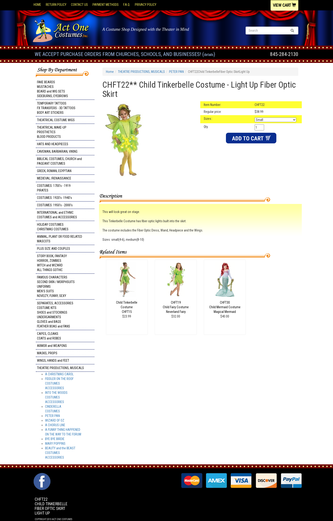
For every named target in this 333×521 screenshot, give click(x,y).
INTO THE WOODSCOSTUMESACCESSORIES (56, 397)
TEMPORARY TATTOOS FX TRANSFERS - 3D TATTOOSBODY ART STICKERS (56, 108)
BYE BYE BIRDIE (55, 439)
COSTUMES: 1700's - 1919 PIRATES (54, 188)
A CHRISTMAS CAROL (59, 374)
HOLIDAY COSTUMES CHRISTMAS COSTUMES (52, 227)
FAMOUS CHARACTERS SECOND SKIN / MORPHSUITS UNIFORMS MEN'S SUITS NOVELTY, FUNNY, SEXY (56, 286)
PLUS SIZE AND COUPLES (53, 248)
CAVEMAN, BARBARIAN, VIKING (57, 151)
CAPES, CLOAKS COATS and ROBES (49, 336)
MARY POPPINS (55, 443)
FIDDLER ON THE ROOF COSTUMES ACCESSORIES (59, 383)
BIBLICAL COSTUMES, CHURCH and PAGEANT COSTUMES (59, 161)
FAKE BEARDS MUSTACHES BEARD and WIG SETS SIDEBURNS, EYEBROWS (52, 89)
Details (208, 54)
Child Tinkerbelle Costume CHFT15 (126, 307)
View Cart (284, 5)
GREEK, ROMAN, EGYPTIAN (54, 171)
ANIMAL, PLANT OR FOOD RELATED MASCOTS (59, 239)
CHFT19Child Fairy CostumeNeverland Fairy (176, 307)
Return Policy (56, 4)
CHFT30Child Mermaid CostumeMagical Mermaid (224, 307)
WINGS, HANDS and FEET (53, 360)
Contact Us (79, 4)
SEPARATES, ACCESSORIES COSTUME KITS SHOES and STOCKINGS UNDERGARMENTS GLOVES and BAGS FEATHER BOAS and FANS (55, 314)
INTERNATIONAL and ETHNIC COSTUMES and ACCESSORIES (57, 215)
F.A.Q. (126, 4)
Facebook (41, 475)
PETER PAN (52, 416)
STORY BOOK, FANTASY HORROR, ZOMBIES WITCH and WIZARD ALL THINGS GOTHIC (52, 263)
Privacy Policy (145, 4)
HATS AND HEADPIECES (52, 144)
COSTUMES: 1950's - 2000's (55, 205)
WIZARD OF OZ (54, 420)
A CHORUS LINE (55, 425)
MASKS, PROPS (47, 353)
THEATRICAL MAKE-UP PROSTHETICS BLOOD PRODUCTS (51, 132)
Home (37, 4)
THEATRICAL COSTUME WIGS (56, 120)
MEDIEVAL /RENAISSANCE (54, 178)
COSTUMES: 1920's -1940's (54, 198)
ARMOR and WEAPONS (52, 346)
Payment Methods (105, 4)
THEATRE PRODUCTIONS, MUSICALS (60, 368)
